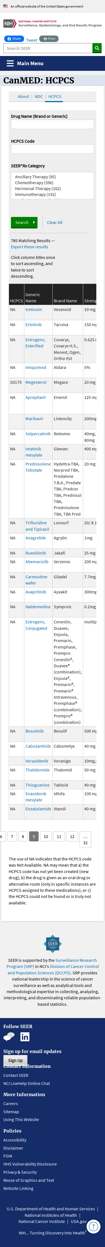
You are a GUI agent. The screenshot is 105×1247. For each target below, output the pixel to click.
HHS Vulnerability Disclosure (30, 1164)
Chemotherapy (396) (53, 183)
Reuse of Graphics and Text (28, 1180)
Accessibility (14, 1140)
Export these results (29, 246)
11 (59, 836)
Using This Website (21, 1119)
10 (46, 836)
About (23, 96)
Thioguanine (37, 785)
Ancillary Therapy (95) (53, 177)
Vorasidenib (36, 761)
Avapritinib (35, 592)
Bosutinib (34, 731)
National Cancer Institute (41, 1221)
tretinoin (33, 309)
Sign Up (15, 1060)
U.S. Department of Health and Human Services (51, 1208)
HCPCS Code (22, 141)
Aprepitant (35, 397)
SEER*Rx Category (28, 166)
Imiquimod (35, 367)
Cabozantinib (38, 746)
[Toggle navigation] (25, 63)
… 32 (85, 839)
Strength (92, 300)
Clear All (54, 222)
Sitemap (11, 1111)
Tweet (31, 40)
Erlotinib (33, 324)
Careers (10, 1103)
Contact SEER (15, 1075)
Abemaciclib (36, 561)
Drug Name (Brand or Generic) (39, 116)
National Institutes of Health (51, 1215)
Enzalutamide (38, 808)
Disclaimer (13, 1148)
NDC (39, 96)
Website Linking (18, 1188)
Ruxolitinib (35, 553)
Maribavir (34, 418)
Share (16, 38)
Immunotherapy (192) (53, 194)
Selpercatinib (38, 433)
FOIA (7, 1156)
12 (72, 836)
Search (22, 222)
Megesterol (35, 382)
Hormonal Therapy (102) (53, 188)
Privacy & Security (20, 1172)
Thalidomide (37, 770)
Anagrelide (35, 538)
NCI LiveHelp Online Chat (26, 1083)
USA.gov (79, 1221)
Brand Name (65, 300)
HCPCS (54, 96)
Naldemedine (38, 606)
